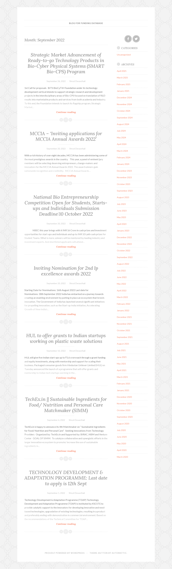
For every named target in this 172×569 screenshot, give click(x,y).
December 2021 (124, 317)
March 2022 (122, 297)
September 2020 (125, 417)
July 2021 (121, 350)
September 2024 (125, 117)
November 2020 (124, 403)
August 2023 (123, 197)
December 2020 (124, 397)
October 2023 (123, 184)
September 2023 (125, 190)
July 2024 (121, 130)
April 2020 (121, 450)
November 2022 (124, 244)
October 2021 (123, 330)
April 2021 (121, 370)
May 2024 (121, 137)
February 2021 (123, 383)
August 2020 (123, 423)
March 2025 (122, 77)
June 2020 (122, 436)
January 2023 (123, 230)
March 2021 (122, 377)
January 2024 (123, 164)
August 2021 (123, 343)
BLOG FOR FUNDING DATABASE (86, 23)
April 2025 (121, 71)
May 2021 (121, 363)
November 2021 (124, 323)
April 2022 (121, 290)
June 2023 (122, 210)
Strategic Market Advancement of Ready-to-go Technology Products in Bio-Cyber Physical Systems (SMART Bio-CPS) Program (66, 63)
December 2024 (124, 97)
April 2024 (121, 144)
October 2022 (123, 250)
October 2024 (123, 111)
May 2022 (121, 283)
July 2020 (121, 430)
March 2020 (122, 457)
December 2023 (124, 170)
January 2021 (123, 390)
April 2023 (121, 224)
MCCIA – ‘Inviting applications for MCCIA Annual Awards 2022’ (66, 136)
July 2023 (121, 204)
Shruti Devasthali (77, 81)
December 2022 (124, 237)
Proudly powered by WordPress (65, 553)
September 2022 (125, 257)
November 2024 (124, 104)
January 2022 (123, 310)
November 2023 (124, 177)
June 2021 (122, 357)
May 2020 (121, 443)
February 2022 (123, 304)
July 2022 (121, 270)
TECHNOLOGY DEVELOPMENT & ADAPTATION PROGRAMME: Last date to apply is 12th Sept (65, 478)
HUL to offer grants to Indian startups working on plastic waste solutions (66, 338)
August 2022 (123, 264)
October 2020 (123, 410)
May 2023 (121, 217)
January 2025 (123, 91)
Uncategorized (124, 54)
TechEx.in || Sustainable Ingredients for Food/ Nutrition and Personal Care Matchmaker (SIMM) (66, 404)
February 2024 (123, 157)
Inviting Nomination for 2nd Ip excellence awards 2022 (66, 271)
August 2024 (123, 124)
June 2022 (122, 277)
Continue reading (73, 112)
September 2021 (125, 337)
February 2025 (123, 84)
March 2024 (122, 151)
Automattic (119, 553)
